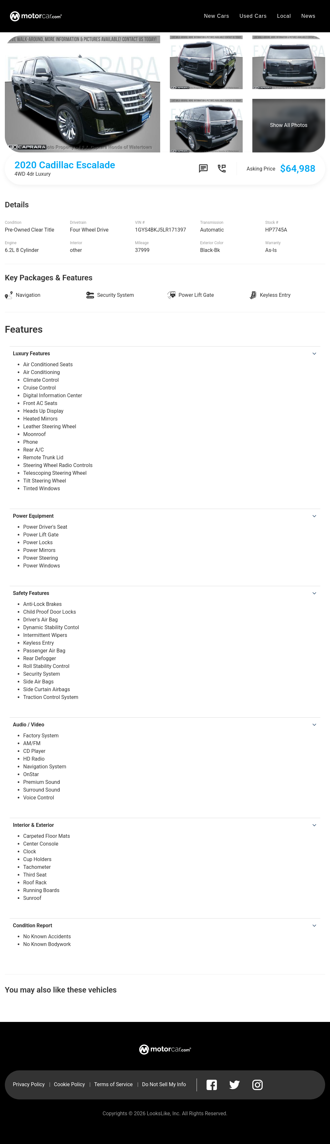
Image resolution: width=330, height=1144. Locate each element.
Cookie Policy (69, 1084)
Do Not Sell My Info (164, 1084)
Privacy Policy (29, 1084)
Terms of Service (113, 1084)
